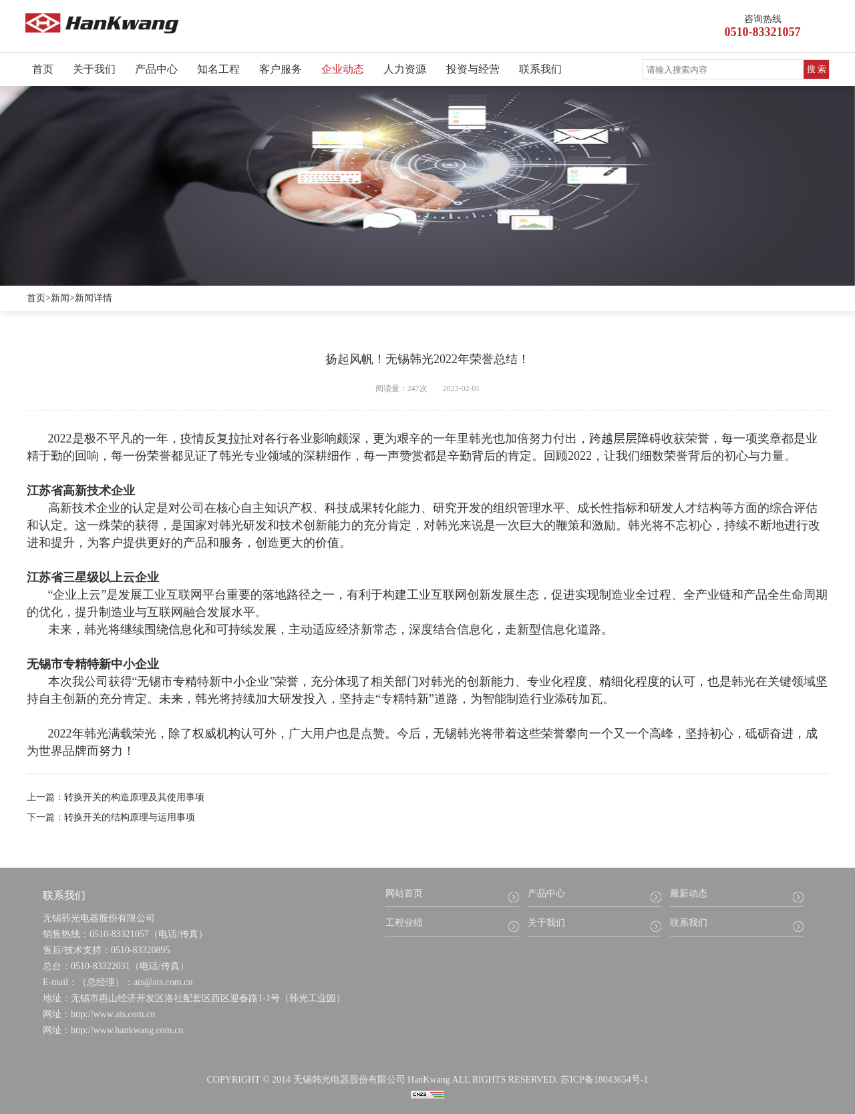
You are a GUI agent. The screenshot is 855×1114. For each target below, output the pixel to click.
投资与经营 (473, 69)
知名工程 (218, 69)
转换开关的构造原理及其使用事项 (134, 797)
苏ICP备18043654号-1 (604, 1080)
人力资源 (404, 69)
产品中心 (156, 69)
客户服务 (280, 69)
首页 (42, 69)
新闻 (60, 298)
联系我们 (540, 69)
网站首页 (404, 893)
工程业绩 (404, 923)
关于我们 (94, 69)
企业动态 (342, 69)
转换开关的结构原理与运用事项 (129, 817)
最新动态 (688, 893)
